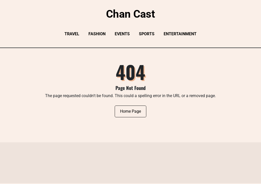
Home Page (130, 111)
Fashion (97, 33)
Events (122, 33)
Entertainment (180, 33)
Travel (71, 33)
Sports (146, 33)
